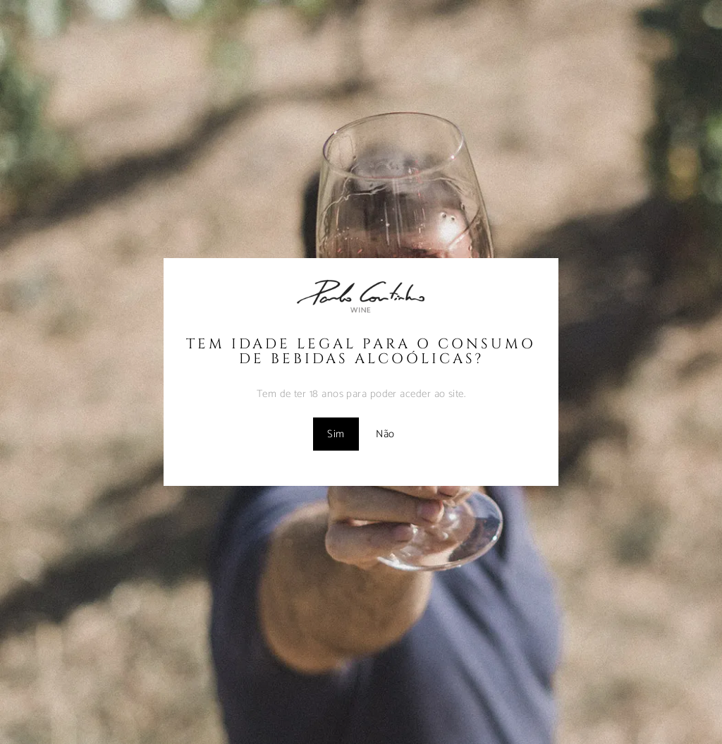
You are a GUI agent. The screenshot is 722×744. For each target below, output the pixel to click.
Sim (335, 434)
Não (385, 434)
